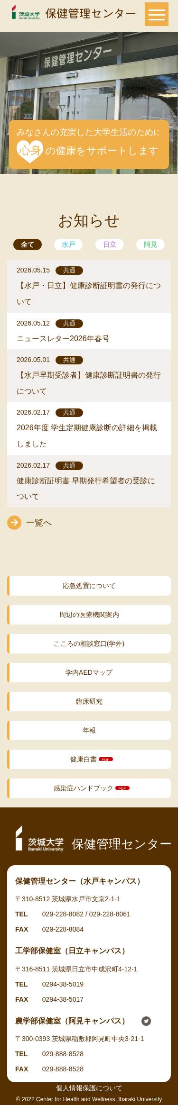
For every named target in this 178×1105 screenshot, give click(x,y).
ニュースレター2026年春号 (63, 339)
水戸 (68, 244)
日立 (109, 244)
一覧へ (39, 522)
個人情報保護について (89, 1088)
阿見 (150, 244)
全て (27, 244)
